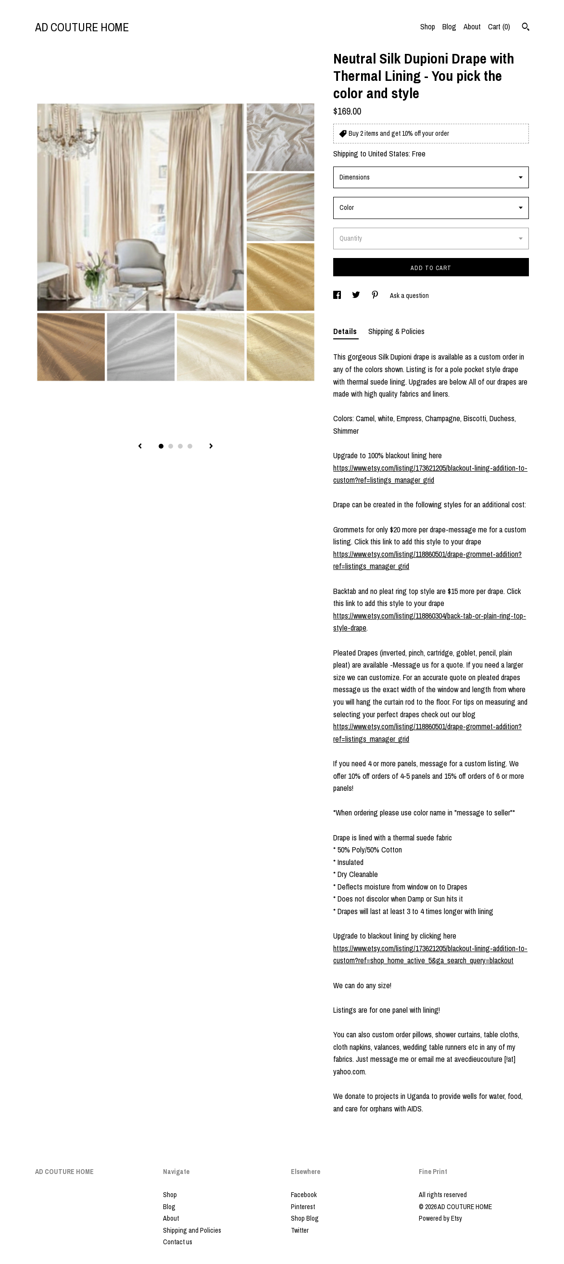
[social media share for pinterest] (375, 295)
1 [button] (161, 446)
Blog (449, 26)
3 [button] (180, 446)
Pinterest (303, 1206)
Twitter (300, 1230)
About (472, 26)
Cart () (499, 26)
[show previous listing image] (140, 446)
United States (388, 153)
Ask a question (409, 295)
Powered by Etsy (440, 1218)
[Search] (525, 28)
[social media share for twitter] (357, 295)
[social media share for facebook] (337, 295)
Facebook (304, 1194)
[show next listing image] (211, 446)
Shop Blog (305, 1218)
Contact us (177, 1242)
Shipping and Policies (192, 1230)
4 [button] (190, 446)
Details (346, 331)
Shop (427, 26)
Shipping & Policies (396, 331)
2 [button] (170, 446)
